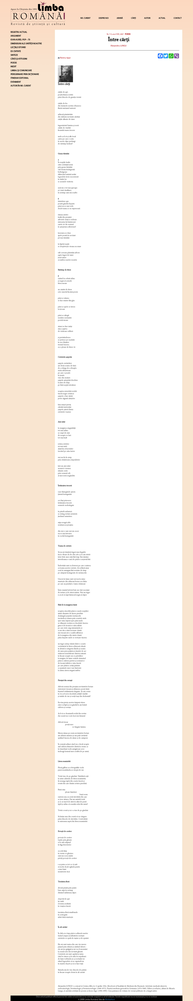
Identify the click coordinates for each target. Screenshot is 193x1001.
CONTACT (178, 18)
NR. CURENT (85, 18)
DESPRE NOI (103, 18)
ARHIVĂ (120, 18)
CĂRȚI (133, 18)
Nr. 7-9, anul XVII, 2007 (115, 34)
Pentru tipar (64, 58)
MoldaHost (110, 999)
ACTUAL (162, 18)
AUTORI (147, 18)
